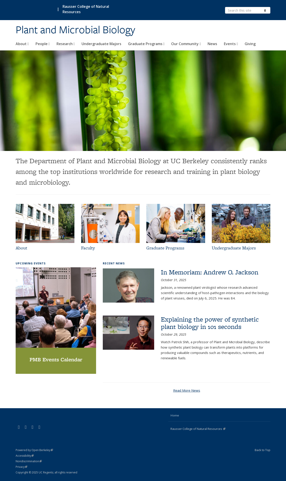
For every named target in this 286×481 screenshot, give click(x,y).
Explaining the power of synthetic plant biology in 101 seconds (210, 323)
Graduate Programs (146, 43)
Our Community (186, 43)
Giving (250, 43)
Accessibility (25, 456)
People (43, 43)
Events (231, 43)
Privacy (21, 467)
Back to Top (262, 450)
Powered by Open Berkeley (34, 450)
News (212, 43)
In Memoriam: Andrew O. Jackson (209, 272)
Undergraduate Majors (101, 43)
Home (174, 415)
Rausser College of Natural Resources (86, 9)
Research (66, 43)
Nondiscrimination (29, 461)
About (22, 43)
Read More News (186, 390)
